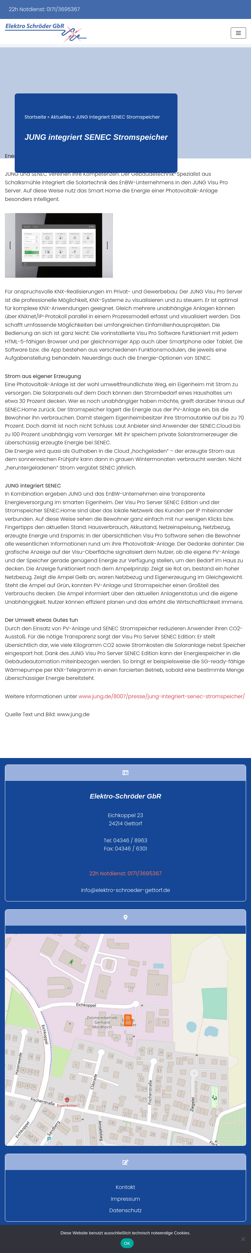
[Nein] (243, 1239)
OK (127, 1243)
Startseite (35, 117)
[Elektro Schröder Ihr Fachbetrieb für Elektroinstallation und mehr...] (46, 33)
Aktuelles (61, 117)
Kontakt (125, 1198)
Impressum (125, 1210)
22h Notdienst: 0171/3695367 (44, 9)
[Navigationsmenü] (238, 33)
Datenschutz (125, 1222)
